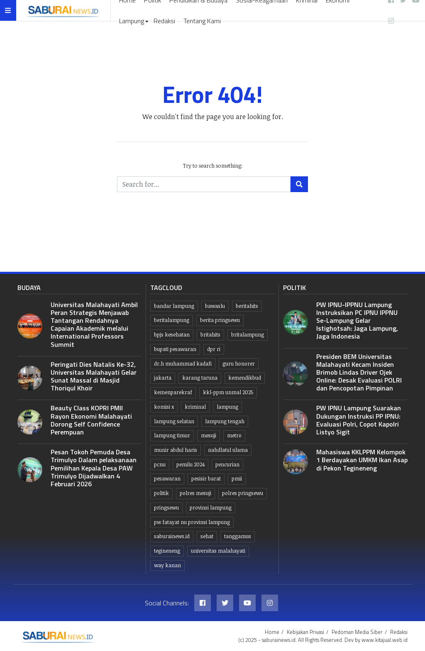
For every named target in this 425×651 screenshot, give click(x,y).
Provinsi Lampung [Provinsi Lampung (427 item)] (211, 507)
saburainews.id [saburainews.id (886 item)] (172, 536)
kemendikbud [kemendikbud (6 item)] (244, 377)
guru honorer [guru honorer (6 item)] (238, 363)
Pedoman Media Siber (357, 632)
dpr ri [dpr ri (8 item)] (213, 349)
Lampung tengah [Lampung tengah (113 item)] (224, 421)
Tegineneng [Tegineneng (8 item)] (167, 550)
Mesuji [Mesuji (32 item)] (208, 435)
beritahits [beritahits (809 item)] (247, 306)
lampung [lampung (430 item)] (227, 406)
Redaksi (164, 21)
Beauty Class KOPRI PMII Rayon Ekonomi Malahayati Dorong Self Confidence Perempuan (91, 420)
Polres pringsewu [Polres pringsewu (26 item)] (242, 493)
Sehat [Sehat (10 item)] (206, 536)
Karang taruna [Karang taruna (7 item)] (199, 377)
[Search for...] (204, 184)
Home (272, 632)
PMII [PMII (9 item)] (237, 478)
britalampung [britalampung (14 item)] (247, 334)
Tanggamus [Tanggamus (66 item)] (237, 536)
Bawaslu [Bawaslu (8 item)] (215, 306)
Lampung (131, 21)
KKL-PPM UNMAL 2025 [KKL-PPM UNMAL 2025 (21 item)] (228, 392)
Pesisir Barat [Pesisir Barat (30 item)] (206, 478)
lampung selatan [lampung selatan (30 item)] (174, 421)
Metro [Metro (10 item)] (234, 435)
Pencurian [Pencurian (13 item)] (227, 464)
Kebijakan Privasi (305, 632)
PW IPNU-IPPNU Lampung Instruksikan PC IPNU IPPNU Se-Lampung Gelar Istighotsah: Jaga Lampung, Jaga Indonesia (357, 320)
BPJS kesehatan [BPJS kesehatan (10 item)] (172, 334)
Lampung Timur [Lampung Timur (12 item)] (172, 435)
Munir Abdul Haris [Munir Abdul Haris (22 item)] (175, 450)
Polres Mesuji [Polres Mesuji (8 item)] (195, 493)
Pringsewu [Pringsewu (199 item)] (166, 507)
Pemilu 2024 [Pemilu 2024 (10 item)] (190, 464)
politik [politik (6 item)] (161, 493)
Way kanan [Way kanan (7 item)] (167, 565)
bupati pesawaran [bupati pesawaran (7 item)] (175, 349)
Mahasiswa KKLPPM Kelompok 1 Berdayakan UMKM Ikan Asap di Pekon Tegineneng (362, 460)
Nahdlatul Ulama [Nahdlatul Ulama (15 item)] (228, 450)
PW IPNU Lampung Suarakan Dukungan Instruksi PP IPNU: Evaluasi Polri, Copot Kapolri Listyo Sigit (358, 420)
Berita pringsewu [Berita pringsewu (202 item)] (220, 320)
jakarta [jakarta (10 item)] (162, 377)
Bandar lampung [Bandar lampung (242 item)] (174, 306)
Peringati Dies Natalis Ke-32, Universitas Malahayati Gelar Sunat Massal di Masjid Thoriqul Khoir (94, 376)
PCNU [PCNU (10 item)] (160, 464)
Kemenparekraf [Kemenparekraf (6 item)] (173, 392)
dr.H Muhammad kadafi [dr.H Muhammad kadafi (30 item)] (183, 363)
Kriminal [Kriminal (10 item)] (195, 406)
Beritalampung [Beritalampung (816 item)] (171, 320)
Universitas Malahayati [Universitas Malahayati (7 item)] (218, 550)
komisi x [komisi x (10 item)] (164, 406)
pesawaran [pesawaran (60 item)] (167, 478)
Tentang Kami (202, 21)
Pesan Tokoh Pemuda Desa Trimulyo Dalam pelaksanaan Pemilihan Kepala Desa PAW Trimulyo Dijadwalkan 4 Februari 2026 (94, 468)
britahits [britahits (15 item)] (210, 334)
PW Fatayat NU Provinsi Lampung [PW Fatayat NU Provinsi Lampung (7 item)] (192, 522)
